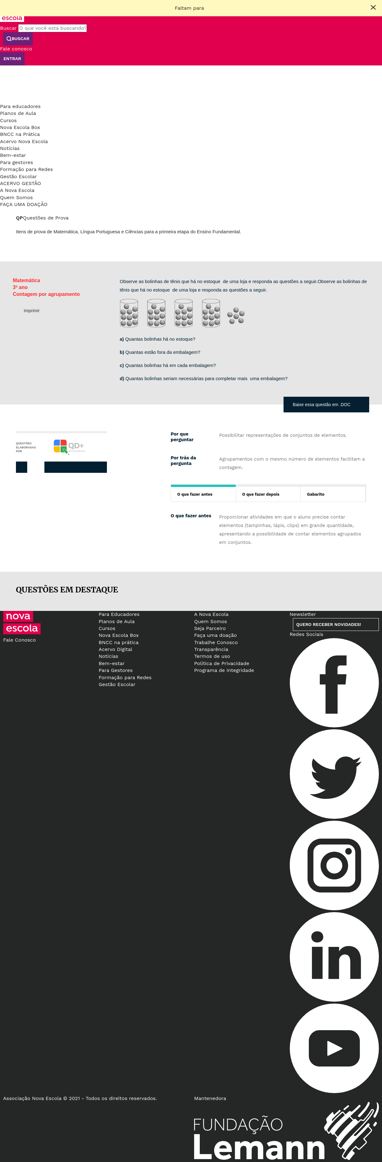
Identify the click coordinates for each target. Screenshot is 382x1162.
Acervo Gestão (20, 183)
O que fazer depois (260, 494)
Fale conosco (16, 49)
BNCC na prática (119, 642)
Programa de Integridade (224, 670)
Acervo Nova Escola (24, 141)
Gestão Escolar (18, 176)
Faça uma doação (24, 204)
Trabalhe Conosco (216, 642)
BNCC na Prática (20, 134)
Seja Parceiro (210, 628)
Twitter (74, 467)
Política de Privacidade (221, 663)
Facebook (61, 467)
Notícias (10, 148)
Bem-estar (13, 155)
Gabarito (315, 494)
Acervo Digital (116, 649)
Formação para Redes (26, 169)
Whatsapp (99, 467)
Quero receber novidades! (328, 624)
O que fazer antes (194, 494)
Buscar (8, 28)
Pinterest (87, 467)
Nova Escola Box (20, 127)
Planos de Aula (18, 113)
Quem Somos (16, 197)
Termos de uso (212, 656)
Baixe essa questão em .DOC (321, 404)
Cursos (8, 120)
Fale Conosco (19, 640)
